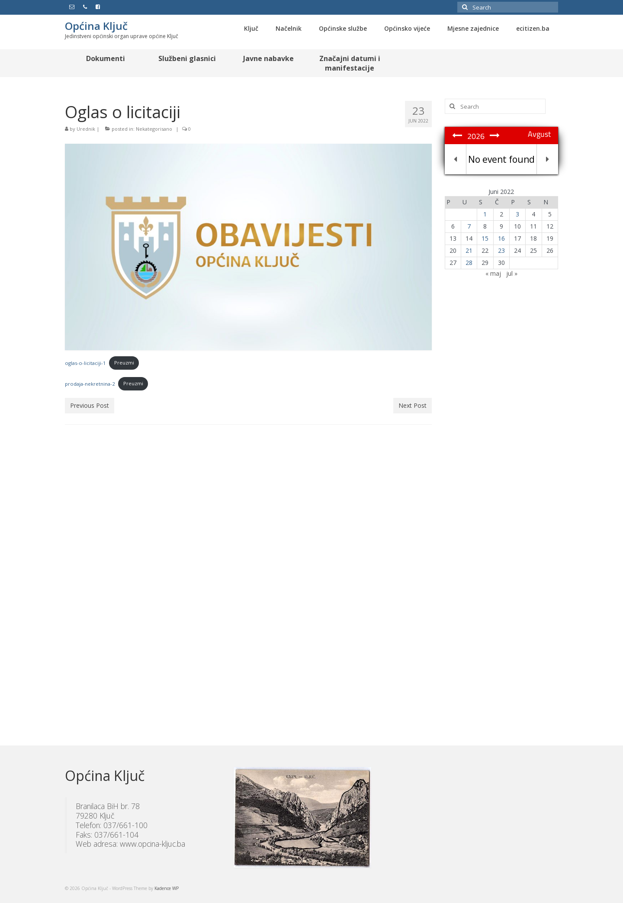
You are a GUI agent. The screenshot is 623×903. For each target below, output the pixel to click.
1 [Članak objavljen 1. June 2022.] (485, 214)
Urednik (86, 129)
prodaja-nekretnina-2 (90, 383)
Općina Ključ (96, 26)
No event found (501, 159)
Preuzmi (124, 362)
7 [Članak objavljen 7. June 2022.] (469, 226)
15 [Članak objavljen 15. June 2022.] (485, 238)
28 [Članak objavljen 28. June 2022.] (469, 262)
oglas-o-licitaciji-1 (85, 362)
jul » (511, 273)
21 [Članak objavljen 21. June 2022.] (469, 250)
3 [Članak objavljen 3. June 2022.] (517, 214)
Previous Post (89, 405)
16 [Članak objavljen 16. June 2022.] (501, 238)
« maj (493, 273)
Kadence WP (166, 888)
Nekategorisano (154, 129)
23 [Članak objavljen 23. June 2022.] (501, 250)
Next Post (412, 405)
